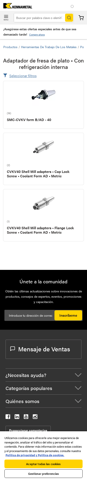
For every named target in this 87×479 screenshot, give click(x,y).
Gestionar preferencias (43, 473)
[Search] (69, 18)
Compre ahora (37, 34)
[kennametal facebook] (8, 417)
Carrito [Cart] (81, 17)
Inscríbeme (68, 315)
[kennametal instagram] (35, 417)
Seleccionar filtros (23, 75)
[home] (16, 6)
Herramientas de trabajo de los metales (49, 47)
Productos (10, 47)
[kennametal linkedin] (17, 417)
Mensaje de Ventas (40, 348)
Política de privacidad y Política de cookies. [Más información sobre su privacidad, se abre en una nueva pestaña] (35, 455)
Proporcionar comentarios (28, 430)
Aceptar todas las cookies (43, 464)
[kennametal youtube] (26, 417)
